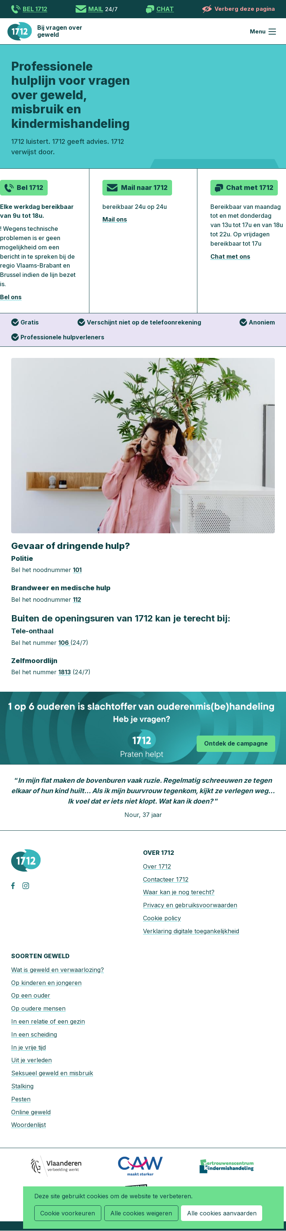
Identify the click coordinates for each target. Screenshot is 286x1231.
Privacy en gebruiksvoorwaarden (190, 905)
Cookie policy (162, 918)
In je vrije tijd (28, 1047)
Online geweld (31, 1112)
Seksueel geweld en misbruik (52, 1073)
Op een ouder (30, 995)
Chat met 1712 (249, 187)
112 (77, 599)
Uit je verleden (31, 1060)
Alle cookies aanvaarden (221, 1213)
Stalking (22, 1086)
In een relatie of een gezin (48, 1021)
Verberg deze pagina (244, 8)
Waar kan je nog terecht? (178, 892)
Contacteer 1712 (165, 879)
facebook (16, 885)
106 (64, 642)
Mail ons (114, 219)
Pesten (21, 1099)
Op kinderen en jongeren (46, 982)
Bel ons (11, 297)
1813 (64, 672)
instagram (28, 885)
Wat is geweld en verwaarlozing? (57, 969)
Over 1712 (157, 866)
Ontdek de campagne (235, 743)
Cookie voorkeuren (67, 1213)
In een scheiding (34, 1034)
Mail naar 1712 (144, 187)
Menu (272, 32)
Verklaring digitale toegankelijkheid (191, 931)
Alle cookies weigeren (141, 1213)
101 (77, 570)
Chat (165, 9)
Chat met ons (230, 256)
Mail (95, 9)
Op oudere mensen (38, 1008)
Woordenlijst (28, 1124)
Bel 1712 (35, 9)
